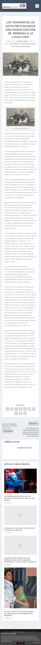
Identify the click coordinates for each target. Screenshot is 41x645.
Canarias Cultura (22, 41)
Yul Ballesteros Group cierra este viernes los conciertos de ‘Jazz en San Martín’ (19, 498)
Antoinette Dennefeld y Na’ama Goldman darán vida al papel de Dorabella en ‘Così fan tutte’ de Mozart (20, 560)
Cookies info (36, 642)
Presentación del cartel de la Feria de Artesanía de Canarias (19, 529)
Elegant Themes (19, 632)
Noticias (33, 44)
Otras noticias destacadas (20, 46)
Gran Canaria (25, 44)
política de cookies (21, 640)
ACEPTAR (20, 643)
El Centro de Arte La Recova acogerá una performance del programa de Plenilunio (19, 613)
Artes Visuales (14, 44)
